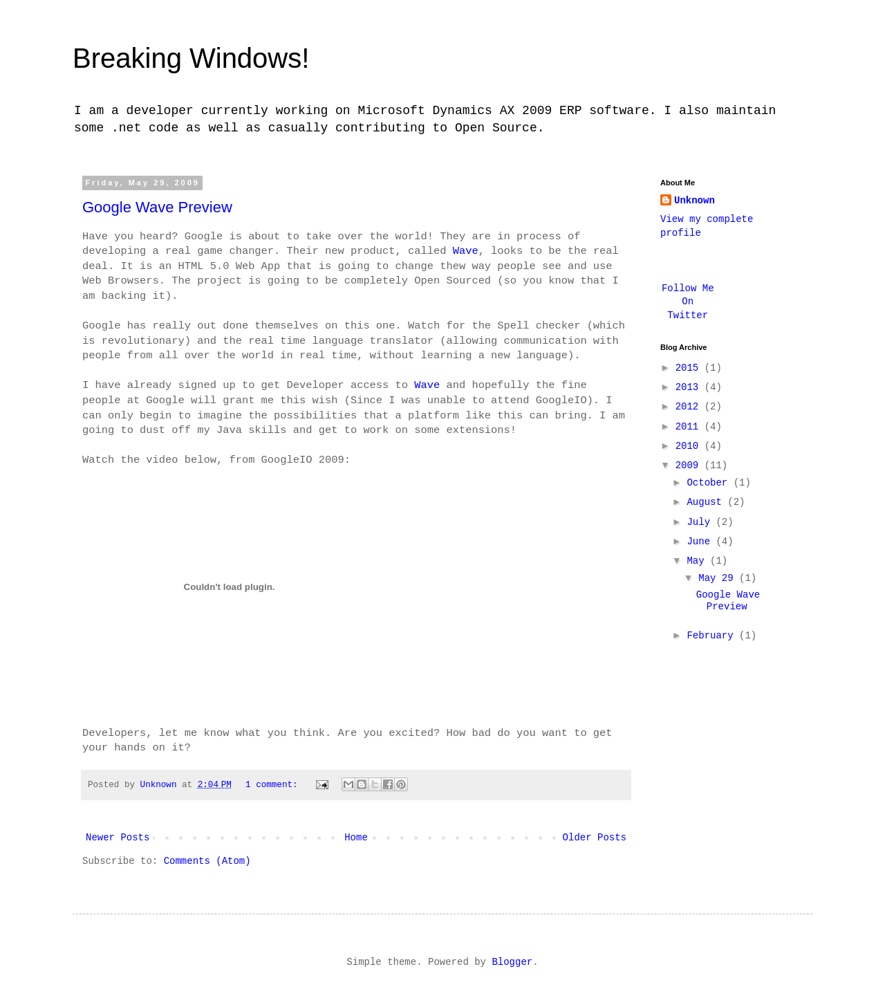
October (710, 482)
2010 (690, 446)
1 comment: (274, 785)
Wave (465, 251)
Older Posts (594, 837)
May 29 (718, 578)
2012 (690, 406)
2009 (690, 465)
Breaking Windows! (191, 58)
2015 (690, 368)
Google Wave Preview (157, 207)
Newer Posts (117, 837)
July (701, 522)
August (707, 502)
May (698, 560)
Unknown (694, 200)
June (701, 541)
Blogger (512, 962)
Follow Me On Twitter (688, 302)
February (713, 635)
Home (356, 837)
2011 (690, 426)
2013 (690, 387)
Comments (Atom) (207, 861)
